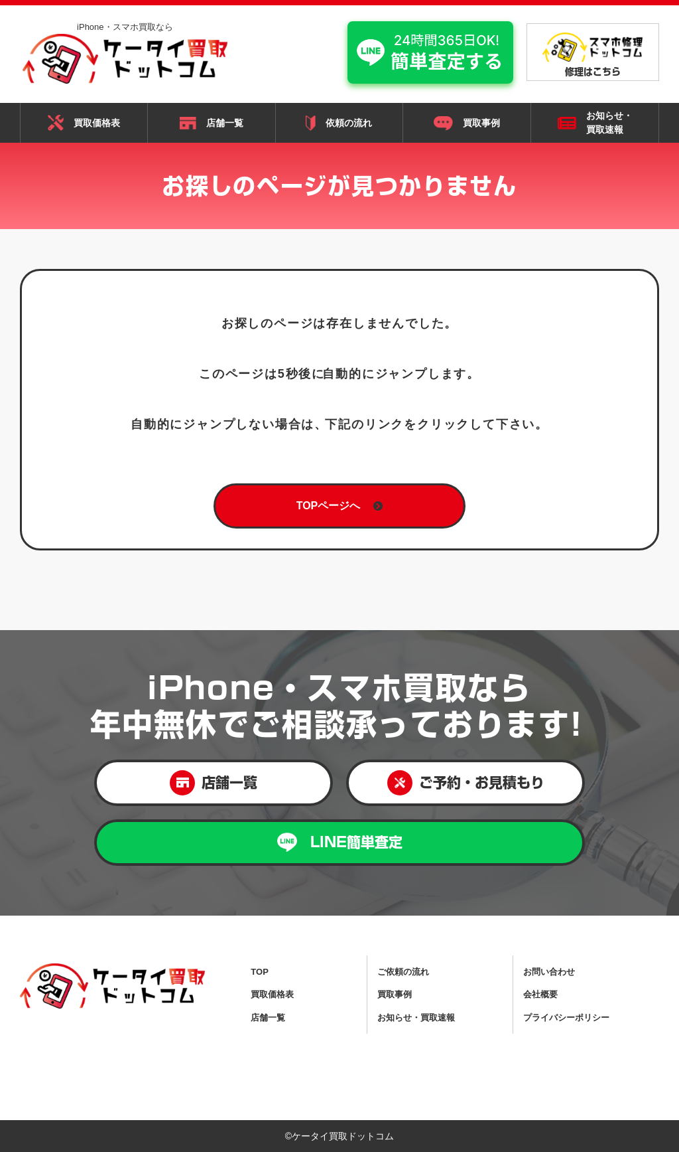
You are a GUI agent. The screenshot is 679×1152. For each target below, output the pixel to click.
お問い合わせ (549, 972)
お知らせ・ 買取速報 (595, 122)
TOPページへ (339, 505)
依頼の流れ (339, 123)
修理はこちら (592, 54)
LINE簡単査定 (339, 842)
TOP (260, 972)
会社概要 (540, 994)
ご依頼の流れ (403, 972)
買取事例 (467, 123)
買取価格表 (84, 123)
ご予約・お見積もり (465, 782)
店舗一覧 (211, 123)
